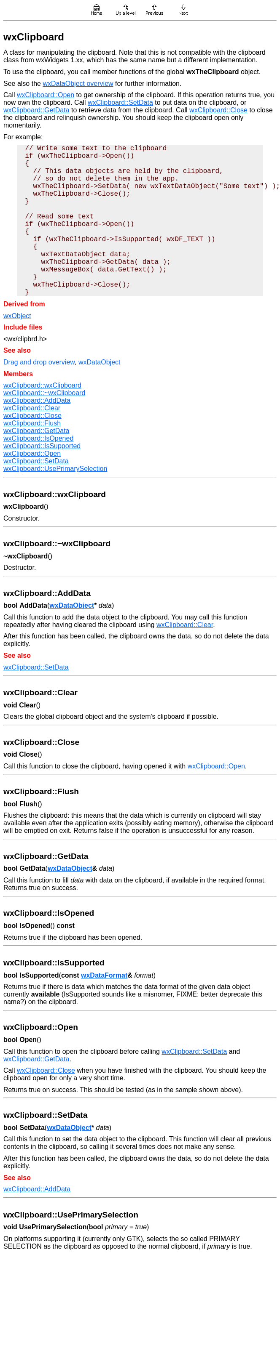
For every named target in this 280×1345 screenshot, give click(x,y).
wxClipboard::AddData (36, 400)
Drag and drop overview (39, 362)
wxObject (17, 315)
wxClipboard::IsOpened (38, 438)
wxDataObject (99, 362)
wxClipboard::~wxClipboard (44, 392)
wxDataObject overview (78, 83)
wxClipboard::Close (218, 110)
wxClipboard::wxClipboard (42, 385)
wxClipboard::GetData (36, 110)
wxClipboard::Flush (32, 423)
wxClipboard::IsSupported (42, 445)
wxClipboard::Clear (31, 408)
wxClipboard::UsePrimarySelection (55, 468)
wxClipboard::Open (45, 94)
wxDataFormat (104, 975)
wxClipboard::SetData (120, 102)
